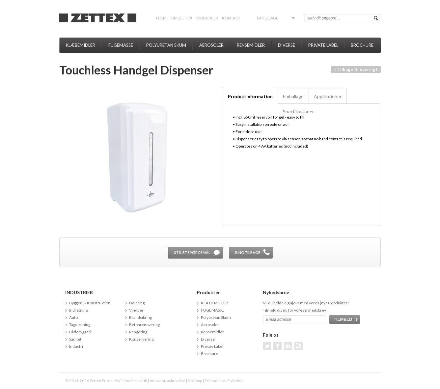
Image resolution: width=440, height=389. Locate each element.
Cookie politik (135, 380)
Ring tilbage (247, 252)
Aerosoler (211, 45)
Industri (76, 346)
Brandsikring (140, 317)
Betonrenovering (144, 324)
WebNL (237, 380)
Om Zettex (181, 17)
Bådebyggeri (80, 331)
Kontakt (231, 17)
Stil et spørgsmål (192, 252)
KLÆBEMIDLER (80, 45)
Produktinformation (250, 96)
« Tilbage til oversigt (355, 69)
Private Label (323, 45)
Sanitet (75, 339)
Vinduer (136, 310)
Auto (73, 317)
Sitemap (195, 380)
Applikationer (328, 96)
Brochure (362, 45)
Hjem (161, 17)
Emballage (293, 96)
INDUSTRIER (207, 17)
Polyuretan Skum (166, 45)
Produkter (208, 292)
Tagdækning (79, 324)
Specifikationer (298, 111)
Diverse (286, 45)
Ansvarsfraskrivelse (167, 380)
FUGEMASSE (120, 45)
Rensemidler (251, 45)
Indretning (78, 310)
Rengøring (138, 331)
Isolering (137, 302)
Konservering (141, 339)
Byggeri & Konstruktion (89, 302)
